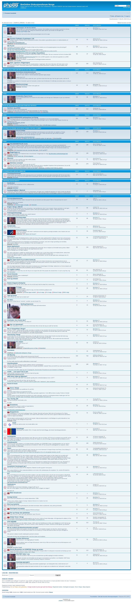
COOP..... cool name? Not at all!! (17, 372)
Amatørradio (11, 226)
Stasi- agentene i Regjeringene (20, 62)
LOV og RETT (43, 150)
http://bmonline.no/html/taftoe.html (16, 42)
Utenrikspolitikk (57, 138)
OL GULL (10, 300)
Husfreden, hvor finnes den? (16, 320)
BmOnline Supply (17, 547)
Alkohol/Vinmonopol (35, 111)
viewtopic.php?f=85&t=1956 (23, 31)
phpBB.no (61, 600)
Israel (14, 423)
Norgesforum (14, 412)
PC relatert (19, 342)
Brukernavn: (5, 575)
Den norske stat (19, 156)
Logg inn (128, 16)
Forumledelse (93, 596)
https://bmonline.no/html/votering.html (25, 56)
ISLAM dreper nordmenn (50, 125)
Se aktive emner (30, 22)
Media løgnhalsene (13, 246)
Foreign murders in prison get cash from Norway (40, 587)
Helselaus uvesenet (16, 163)
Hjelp (112, 16)
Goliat (14, 420)
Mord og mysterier (13, 504)
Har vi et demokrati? (16, 324)
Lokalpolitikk (45, 111)
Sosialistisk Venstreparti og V (16, 466)
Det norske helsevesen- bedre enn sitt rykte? (26, 168)
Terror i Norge (14, 388)
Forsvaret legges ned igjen (22, 204)
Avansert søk (126, 7)
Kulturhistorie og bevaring (21, 111)
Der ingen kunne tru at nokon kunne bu (22, 259)
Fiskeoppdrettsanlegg (14, 213)
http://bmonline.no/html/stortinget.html (58, 153)
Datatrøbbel (42, 348)
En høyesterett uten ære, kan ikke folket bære (26, 150)
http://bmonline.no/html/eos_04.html (16, 51)
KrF (8, 473)
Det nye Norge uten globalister (20, 512)
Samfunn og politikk (13, 108)
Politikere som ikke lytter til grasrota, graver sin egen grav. (37, 138)
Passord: (32, 575)
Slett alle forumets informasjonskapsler (108, 596)
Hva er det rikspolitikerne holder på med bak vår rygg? (19, 105)
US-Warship (11, 355)
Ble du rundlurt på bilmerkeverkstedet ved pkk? (22, 527)
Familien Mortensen (22, 538)
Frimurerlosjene (21, 230)
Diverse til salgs (57, 292)
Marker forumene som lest (124, 22)
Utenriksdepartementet (21, 43)
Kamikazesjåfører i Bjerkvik (16, 190)
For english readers (13, 269)
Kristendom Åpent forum (24, 96)
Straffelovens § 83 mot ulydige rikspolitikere (30, 53)
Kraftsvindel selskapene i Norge (23, 352)
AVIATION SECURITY (23, 562)
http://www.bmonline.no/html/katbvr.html (17, 482)
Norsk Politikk (20, 130)
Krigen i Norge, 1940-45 (15, 207)
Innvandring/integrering (21, 125)
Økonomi (10, 158)
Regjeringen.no (15, 152)
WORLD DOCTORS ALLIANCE (54, 168)
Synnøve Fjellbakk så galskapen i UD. (22, 38)
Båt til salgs (66, 292)
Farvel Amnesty (12, 274)
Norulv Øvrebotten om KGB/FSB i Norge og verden (26, 549)
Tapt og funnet (12, 295)
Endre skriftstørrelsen (128, 13)
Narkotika (42, 168)
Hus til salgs (41, 292)
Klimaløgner (11, 236)
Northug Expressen (27, 304)
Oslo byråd (18, 138)
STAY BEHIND (11, 521)
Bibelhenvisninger (22, 84)
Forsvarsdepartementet (15, 198)
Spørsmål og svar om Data (31, 348)
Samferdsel (11, 183)
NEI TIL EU (10, 46)
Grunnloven (14, 404)
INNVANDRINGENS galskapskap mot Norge (24, 117)
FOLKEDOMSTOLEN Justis (19, 144)
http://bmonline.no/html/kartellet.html (25, 137)
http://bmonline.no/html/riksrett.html (16, 409)
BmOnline (95, 28)
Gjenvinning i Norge (13, 334)
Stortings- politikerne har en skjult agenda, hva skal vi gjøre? (22, 128)
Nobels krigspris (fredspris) (16, 283)
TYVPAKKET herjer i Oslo (35, 125)
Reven (51, 592)
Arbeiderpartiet (12, 442)
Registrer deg (119, 16)
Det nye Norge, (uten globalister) (18, 587)
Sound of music (12, 383)
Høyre (9, 448)
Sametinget (20, 428)
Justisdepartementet (14, 173)
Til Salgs (19, 287)
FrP (8, 454)
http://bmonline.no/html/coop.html (15, 374)
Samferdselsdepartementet (11, 180)
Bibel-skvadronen (16, 493)
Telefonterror (11, 484)
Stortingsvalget (21, 217)
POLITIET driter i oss (23, 554)
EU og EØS (18, 60)
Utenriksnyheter (12, 363)
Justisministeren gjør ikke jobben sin (14, 171)
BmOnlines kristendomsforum (26, 72)
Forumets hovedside (10, 13)
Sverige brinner (12, 497)
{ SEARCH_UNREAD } (19, 22)
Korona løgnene (29, 156)
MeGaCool (96, 226)
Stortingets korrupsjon (17, 508)
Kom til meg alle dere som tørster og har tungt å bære (19, 69)
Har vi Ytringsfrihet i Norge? (16, 328)
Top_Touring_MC (12, 399)
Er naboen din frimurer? (30, 234)
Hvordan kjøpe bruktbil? (30, 292)
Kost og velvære (12, 278)
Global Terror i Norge (17, 517)
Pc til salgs (49, 292)
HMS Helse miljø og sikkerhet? (17, 376)
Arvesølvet (10, 350)
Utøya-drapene (86, 587)
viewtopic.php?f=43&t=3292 (14, 257)
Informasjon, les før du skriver (26, 27)
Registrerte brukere (57, 587)
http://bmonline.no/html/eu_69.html (16, 48)
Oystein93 (95, 428)
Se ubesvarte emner (7, 22)
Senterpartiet (11, 436)
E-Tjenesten (34, 204)
